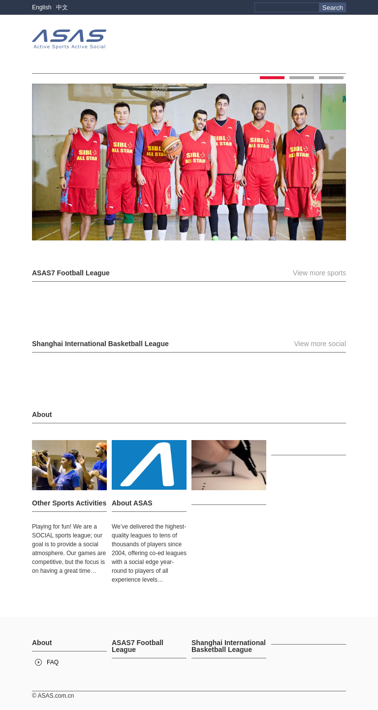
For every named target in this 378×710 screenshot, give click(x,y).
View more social (320, 343)
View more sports (319, 272)
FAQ (53, 662)
